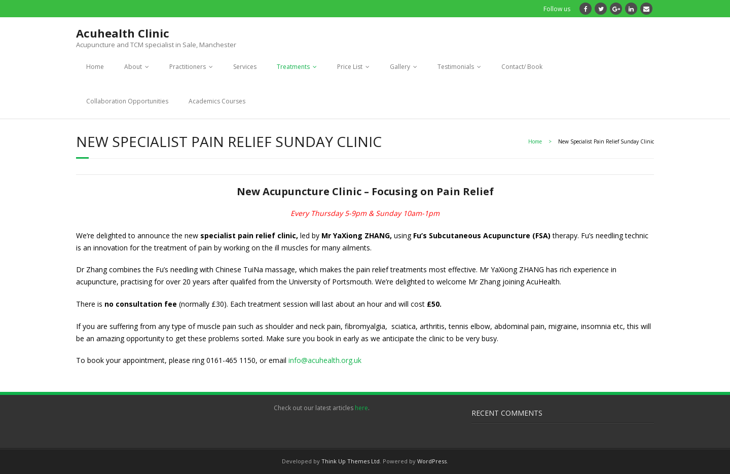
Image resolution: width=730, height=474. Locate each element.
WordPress (432, 461)
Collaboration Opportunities (127, 101)
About (133, 66)
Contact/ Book (521, 66)
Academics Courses (217, 101)
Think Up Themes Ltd (350, 461)
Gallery (400, 66)
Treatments (293, 66)
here (361, 408)
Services (245, 66)
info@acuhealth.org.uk (324, 360)
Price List (349, 66)
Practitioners (187, 66)
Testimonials (455, 66)
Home (95, 66)
